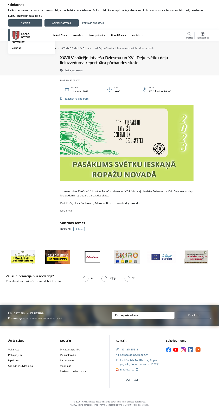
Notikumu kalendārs (23, 58)
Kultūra (79, 229)
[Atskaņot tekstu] (74, 70)
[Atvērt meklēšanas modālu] (189, 36)
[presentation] (29, 292)
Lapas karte (67, 360)
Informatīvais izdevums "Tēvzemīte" (25, 77)
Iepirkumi (13, 360)
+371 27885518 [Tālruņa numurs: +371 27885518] (129, 349)
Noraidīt (25, 22)
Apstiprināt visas (61, 22)
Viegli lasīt (65, 366)
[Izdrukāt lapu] (202, 56)
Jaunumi (17, 64)
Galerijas (17, 84)
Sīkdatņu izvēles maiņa (73, 371)
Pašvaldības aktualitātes (25, 70)
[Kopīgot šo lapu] (202, 65)
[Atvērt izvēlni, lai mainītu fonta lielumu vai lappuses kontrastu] (202, 36)
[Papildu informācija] (137, 369)
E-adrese (125, 369)
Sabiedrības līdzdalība (20, 366)
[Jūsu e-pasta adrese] (143, 315)
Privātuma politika (70, 349)
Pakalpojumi (15, 355)
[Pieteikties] (194, 315)
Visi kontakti (133, 380)
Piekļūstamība (68, 355)
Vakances (13, 349)
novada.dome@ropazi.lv (134, 354)
